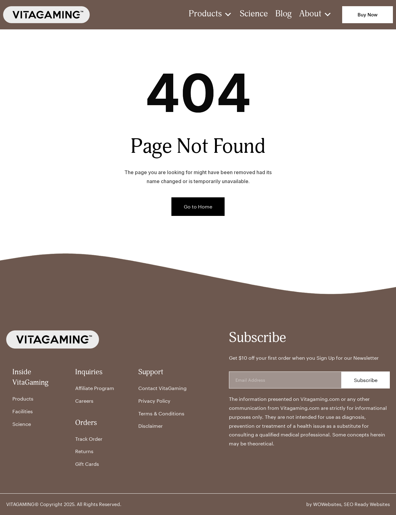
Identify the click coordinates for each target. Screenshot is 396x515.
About (315, 14)
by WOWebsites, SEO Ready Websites (348, 504)
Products (210, 14)
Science (254, 14)
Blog (283, 14)
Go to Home (198, 206)
